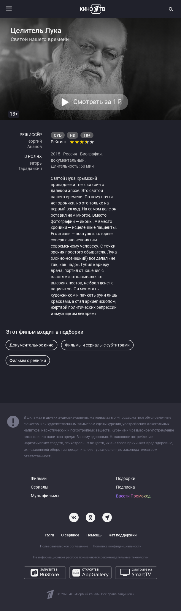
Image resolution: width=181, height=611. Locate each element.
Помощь (93, 535)
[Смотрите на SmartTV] (136, 572)
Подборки (125, 478)
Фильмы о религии (27, 360)
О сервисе (70, 535)
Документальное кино (31, 345)
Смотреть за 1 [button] (97, 102)
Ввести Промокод (133, 496)
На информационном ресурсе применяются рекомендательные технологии (90, 557)
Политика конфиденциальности (117, 546)
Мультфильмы (45, 495)
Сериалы (39, 487)
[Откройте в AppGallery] (90, 572)
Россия (70, 154)
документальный (68, 160)
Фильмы (39, 478)
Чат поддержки (122, 535)
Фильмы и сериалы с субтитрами (97, 345)
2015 (55, 154)
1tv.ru (49, 535)
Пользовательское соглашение (64, 546)
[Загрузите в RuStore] (45, 572)
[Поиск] (171, 9)
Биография (91, 154)
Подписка (125, 487)
